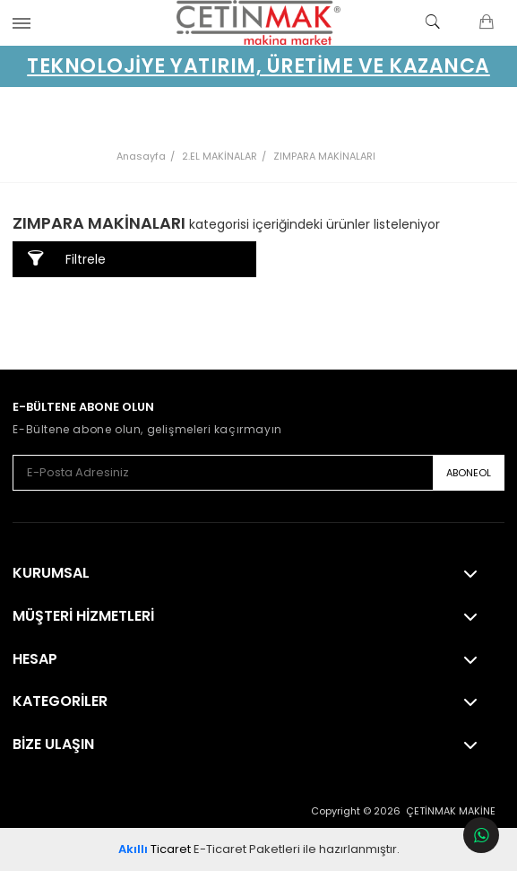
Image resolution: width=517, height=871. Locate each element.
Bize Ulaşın (53, 744)
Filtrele (67, 259)
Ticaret (154, 849)
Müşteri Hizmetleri (83, 616)
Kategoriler (60, 701)
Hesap (35, 659)
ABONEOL (468, 473)
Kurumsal (51, 573)
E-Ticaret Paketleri (247, 849)
